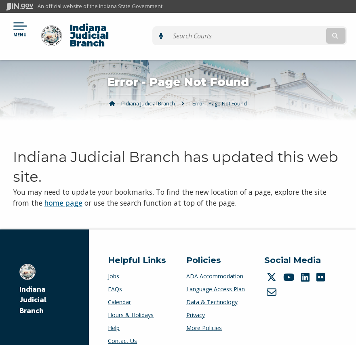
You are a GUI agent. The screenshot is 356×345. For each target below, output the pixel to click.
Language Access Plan (215, 275)
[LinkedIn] (306, 263)
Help (114, 314)
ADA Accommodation (214, 262)
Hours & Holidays (131, 301)
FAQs (115, 275)
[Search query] (299, 29)
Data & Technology (212, 288)
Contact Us (122, 326)
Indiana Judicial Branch (123, 28)
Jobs (113, 262)
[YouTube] (289, 263)
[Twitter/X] (272, 263)
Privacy (195, 301)
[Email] (272, 278)
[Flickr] (321, 263)
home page (63, 189)
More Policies (204, 314)
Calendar (119, 288)
